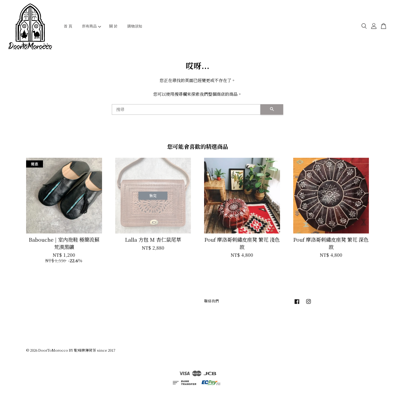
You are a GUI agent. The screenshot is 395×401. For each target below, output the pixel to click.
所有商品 (91, 26)
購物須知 (134, 26)
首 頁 (68, 26)
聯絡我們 (211, 300)
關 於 (113, 26)
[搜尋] (186, 109)
